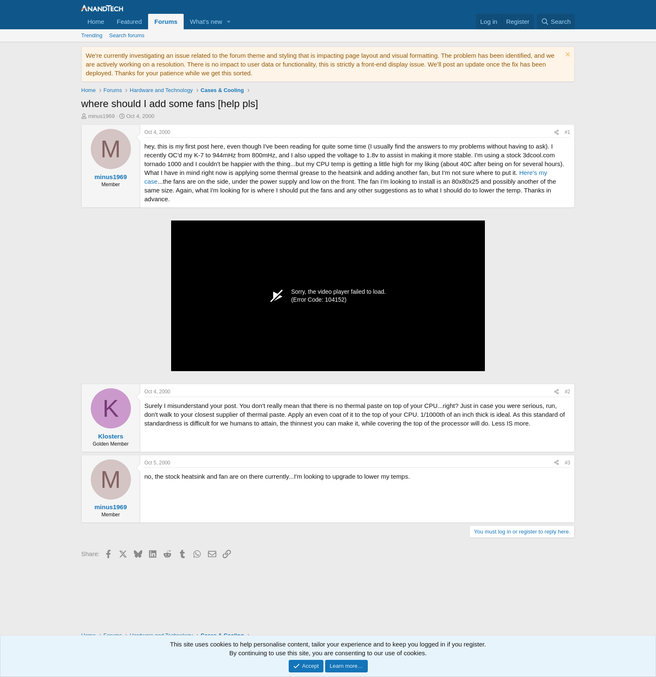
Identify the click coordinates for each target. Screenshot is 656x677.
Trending (91, 35)
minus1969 (101, 116)
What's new (206, 21)
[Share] (556, 132)
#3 (567, 463)
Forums (165, 21)
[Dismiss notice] (566, 55)
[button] (229, 21)
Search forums (127, 35)
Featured (129, 21)
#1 (567, 132)
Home (95, 21)
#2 (567, 392)
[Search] (556, 21)
